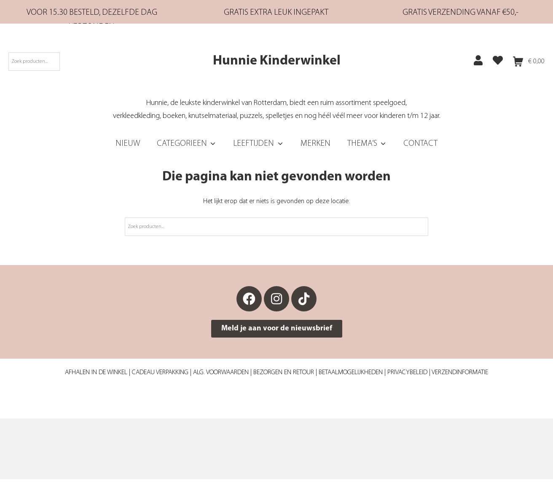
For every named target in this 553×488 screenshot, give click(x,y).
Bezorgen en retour (283, 372)
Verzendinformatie (460, 372)
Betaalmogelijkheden (351, 372)
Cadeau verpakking (160, 372)
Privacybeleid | (409, 372)
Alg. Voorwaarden (221, 372)
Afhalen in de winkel (96, 372)
